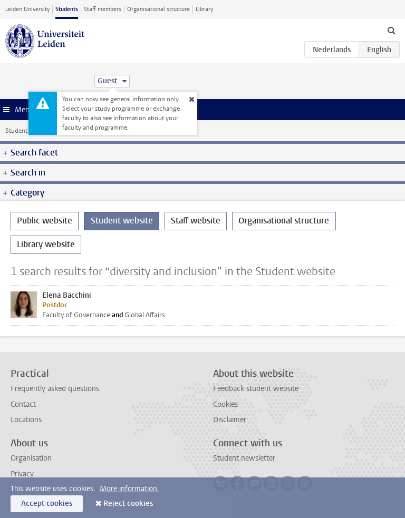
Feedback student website (255, 389)
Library (204, 9)
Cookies (225, 404)
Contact (23, 404)
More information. (129, 489)
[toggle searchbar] (391, 30)
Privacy (22, 474)
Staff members (102, 9)
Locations (26, 420)
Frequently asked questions (55, 389)
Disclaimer (229, 420)
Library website (46, 244)
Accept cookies (46, 504)
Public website (44, 220)
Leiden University (27, 9)
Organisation (31, 458)
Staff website (195, 220)
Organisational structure (158, 9)
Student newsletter (244, 458)
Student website (28, 130)
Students (66, 9)
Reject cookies (128, 504)
